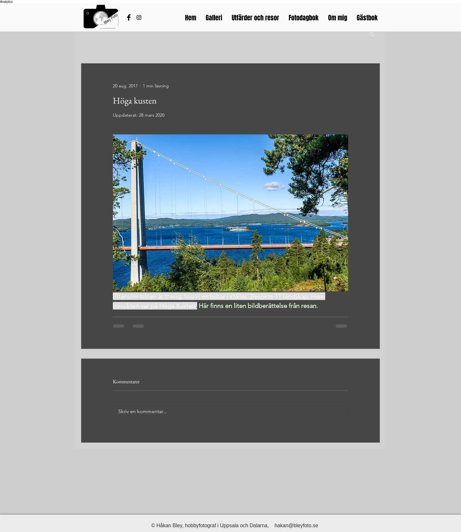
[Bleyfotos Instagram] (139, 17)
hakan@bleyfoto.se (296, 525)
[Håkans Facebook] (129, 17)
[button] (372, 34)
